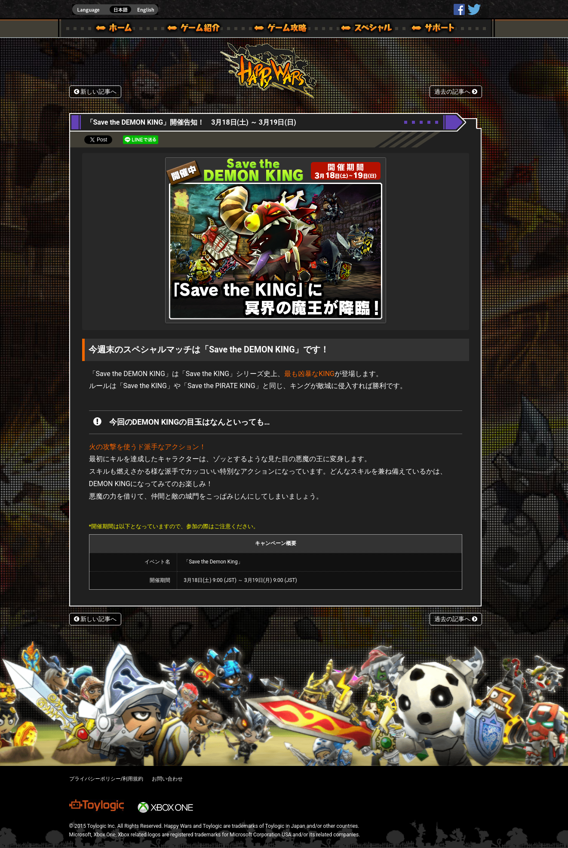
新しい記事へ (95, 91)
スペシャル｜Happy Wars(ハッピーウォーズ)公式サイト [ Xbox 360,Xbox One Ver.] (354, 29)
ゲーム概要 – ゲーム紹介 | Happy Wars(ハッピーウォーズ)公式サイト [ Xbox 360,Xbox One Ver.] (196, 29)
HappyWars (459, 9)
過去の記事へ (455, 91)
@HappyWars (474, 9)
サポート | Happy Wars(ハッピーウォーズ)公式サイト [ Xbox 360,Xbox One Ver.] (433, 29)
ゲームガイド (275, 29)
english (115, 9)
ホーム (117, 29)
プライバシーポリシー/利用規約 (106, 779)
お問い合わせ (167, 779)
